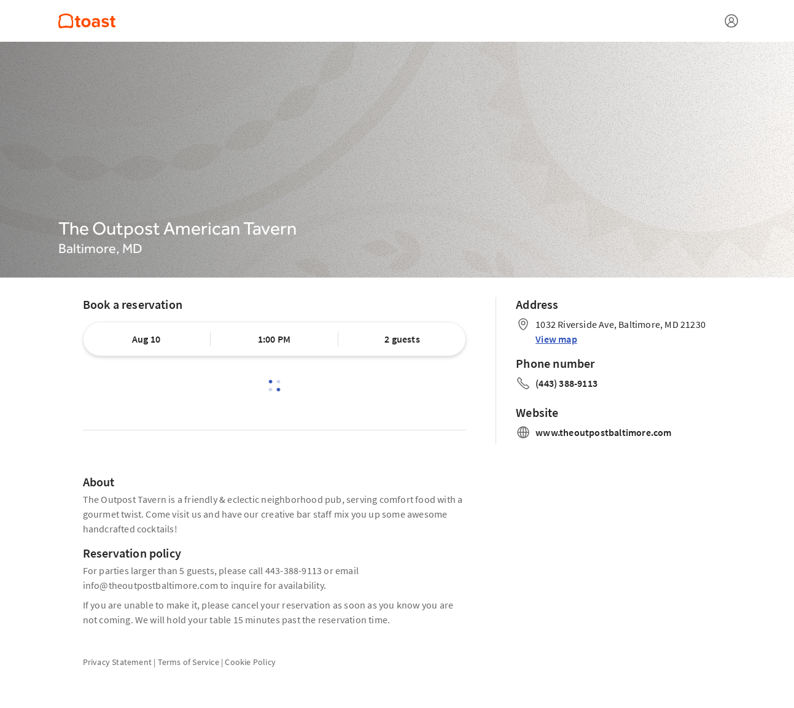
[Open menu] (731, 21)
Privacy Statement (117, 661)
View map (556, 339)
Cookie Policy (250, 661)
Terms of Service (188, 661)
